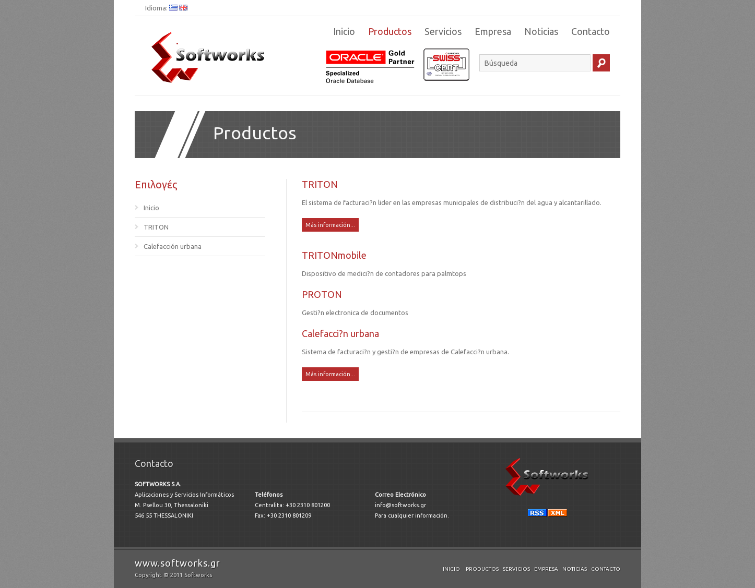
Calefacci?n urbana (340, 333)
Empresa (493, 31)
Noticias (541, 31)
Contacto (590, 31)
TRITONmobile (334, 255)
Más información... (330, 225)
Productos (389, 31)
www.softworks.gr (177, 563)
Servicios (443, 31)
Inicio (344, 31)
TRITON (156, 227)
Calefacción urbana (173, 246)
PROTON (322, 294)
